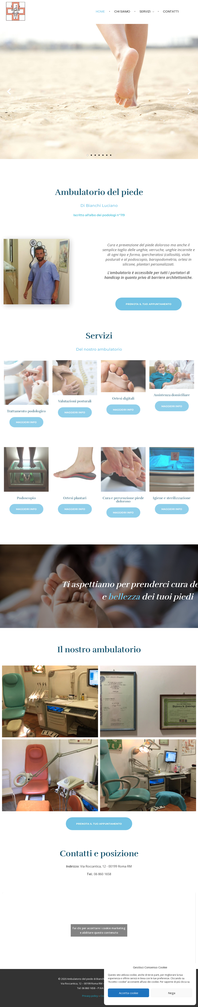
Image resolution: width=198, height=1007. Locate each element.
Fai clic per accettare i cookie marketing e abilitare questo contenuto (99, 930)
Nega (171, 993)
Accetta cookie (128, 993)
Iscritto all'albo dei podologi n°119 (99, 215)
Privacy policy (90, 996)
